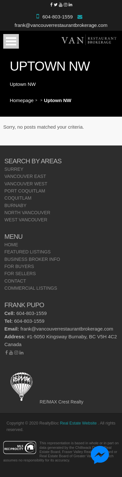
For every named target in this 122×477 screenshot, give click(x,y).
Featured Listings (28, 251)
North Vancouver (27, 212)
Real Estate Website (79, 423)
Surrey (14, 169)
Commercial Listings (31, 288)
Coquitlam (18, 198)
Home (11, 244)
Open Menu (11, 41)
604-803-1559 (57, 16)
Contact (15, 281)
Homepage (22, 100)
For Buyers (19, 266)
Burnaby (16, 205)
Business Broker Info (32, 259)
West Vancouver (26, 219)
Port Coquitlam (25, 190)
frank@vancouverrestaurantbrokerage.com (61, 25)
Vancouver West (26, 183)
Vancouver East (25, 176)
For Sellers (20, 273)
